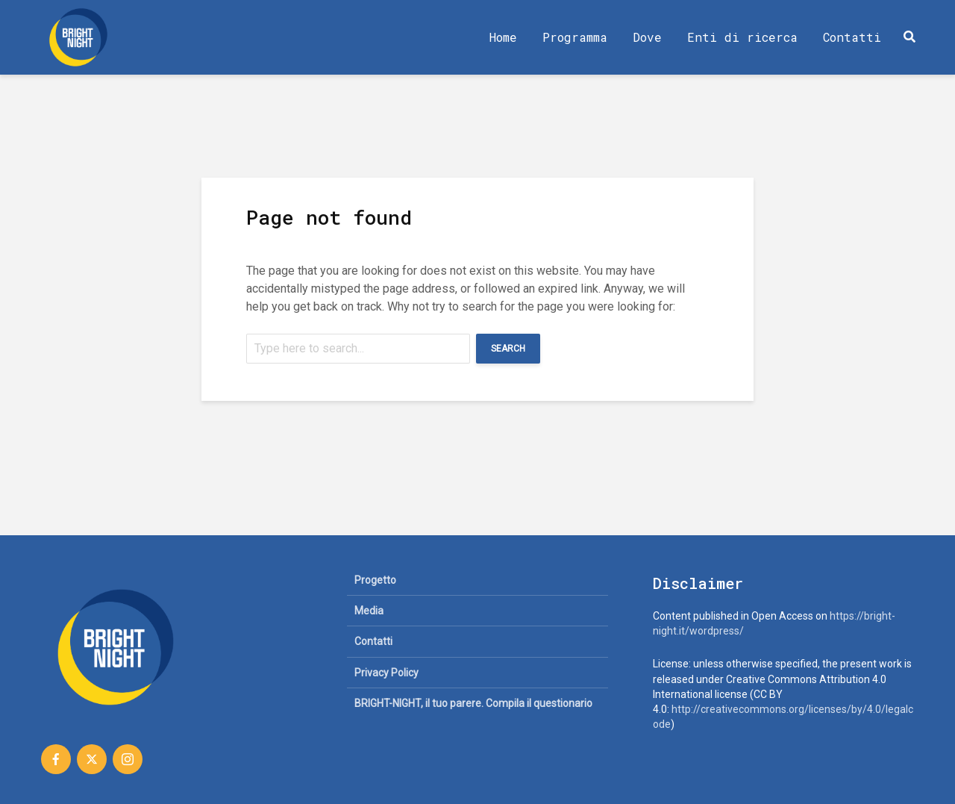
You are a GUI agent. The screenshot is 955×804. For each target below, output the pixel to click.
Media (368, 611)
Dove (647, 37)
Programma (574, 37)
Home (503, 37)
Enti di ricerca (742, 37)
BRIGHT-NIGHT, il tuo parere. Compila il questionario (473, 703)
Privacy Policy (386, 673)
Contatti (852, 37)
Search (508, 348)
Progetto (375, 580)
